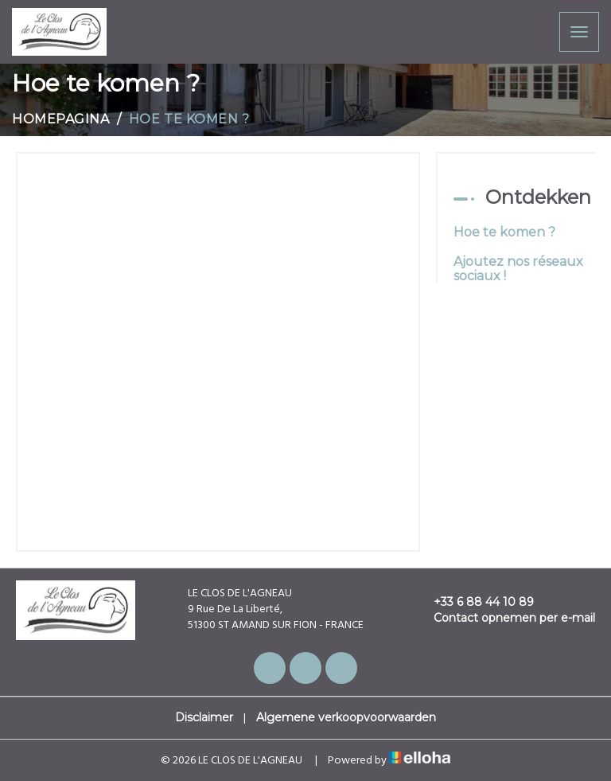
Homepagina (61, 119)
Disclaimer (204, 717)
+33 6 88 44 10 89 (474, 602)
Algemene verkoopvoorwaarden (346, 717)
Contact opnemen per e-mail (505, 618)
